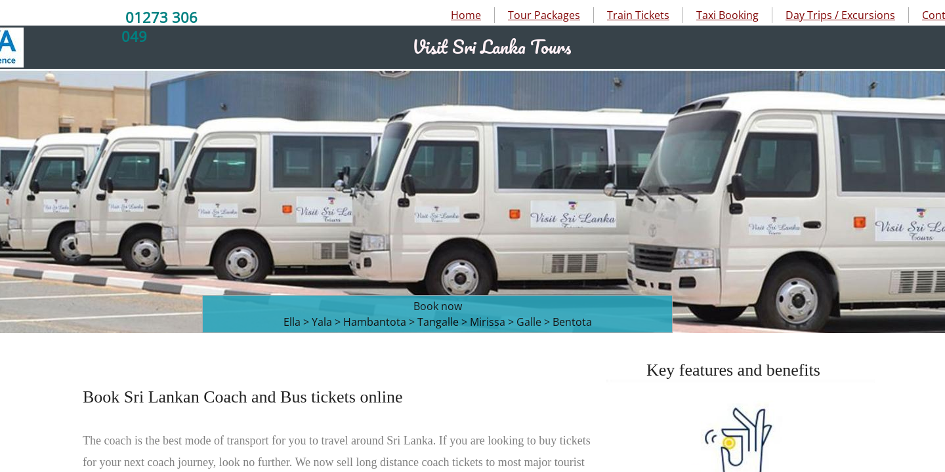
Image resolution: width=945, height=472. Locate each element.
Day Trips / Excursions (840, 15)
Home (466, 15)
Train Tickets (638, 15)
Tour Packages (544, 15)
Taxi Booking (727, 15)
